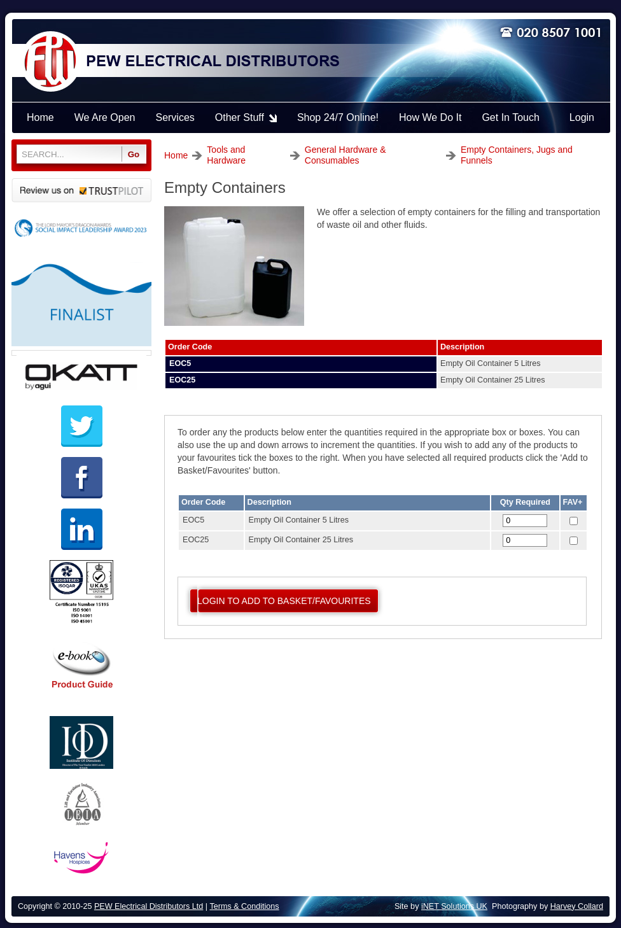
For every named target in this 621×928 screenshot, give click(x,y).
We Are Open (105, 117)
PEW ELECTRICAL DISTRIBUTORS (212, 61)
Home (176, 155)
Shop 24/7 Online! (338, 117)
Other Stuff (239, 117)
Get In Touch (510, 117)
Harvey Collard (576, 906)
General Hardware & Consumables (345, 154)
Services (174, 117)
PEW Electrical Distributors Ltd (148, 906)
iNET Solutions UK (454, 906)
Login (581, 117)
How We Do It (430, 117)
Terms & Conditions (244, 906)
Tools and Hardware (226, 154)
